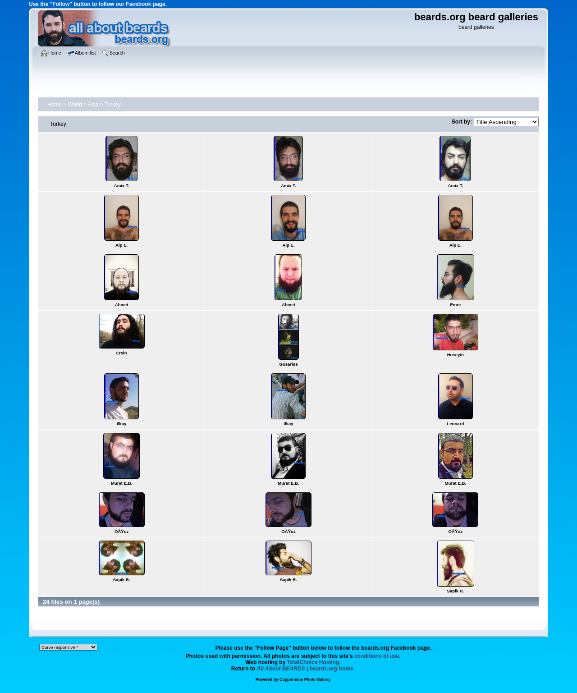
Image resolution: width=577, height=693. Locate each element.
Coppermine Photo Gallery (305, 679)
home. (306, 668)
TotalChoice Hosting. (314, 662)
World (75, 104)
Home (54, 104)
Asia (93, 104)
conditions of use (376, 656)
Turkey (113, 104)
